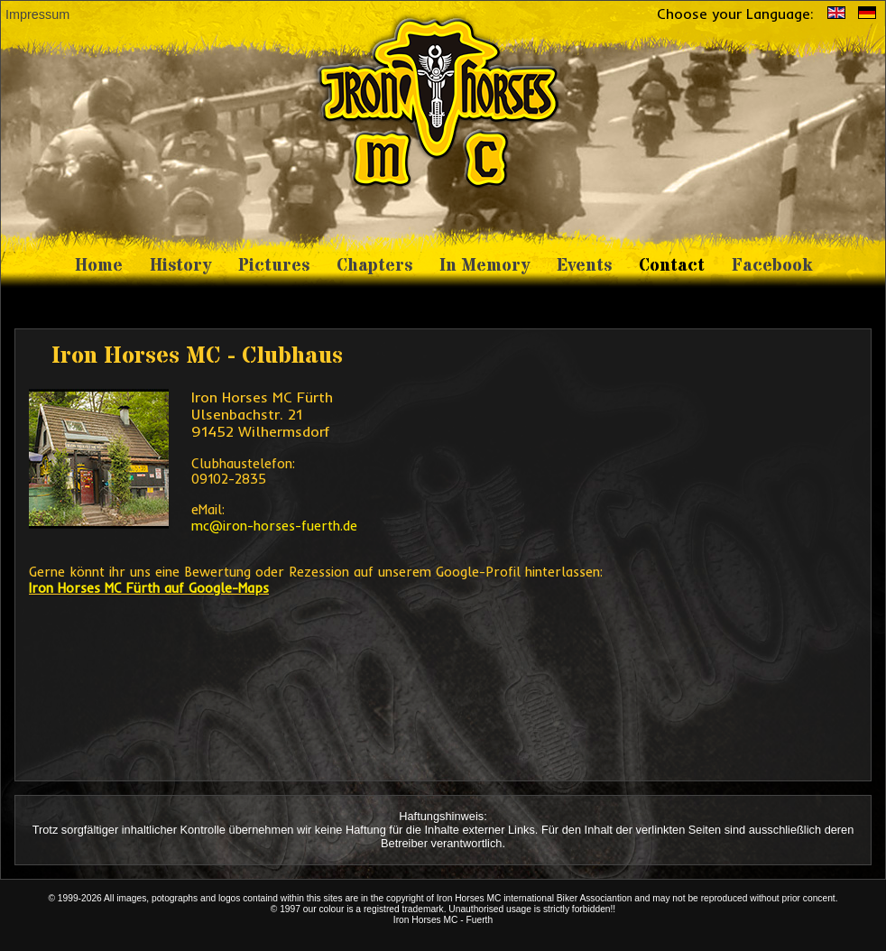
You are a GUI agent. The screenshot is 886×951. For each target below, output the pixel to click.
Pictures (273, 266)
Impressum (37, 14)
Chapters (374, 266)
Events (584, 266)
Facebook (772, 266)
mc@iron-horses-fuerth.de (274, 526)
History (180, 266)
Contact (672, 266)
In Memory (484, 266)
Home (99, 266)
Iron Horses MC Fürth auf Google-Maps (149, 588)
